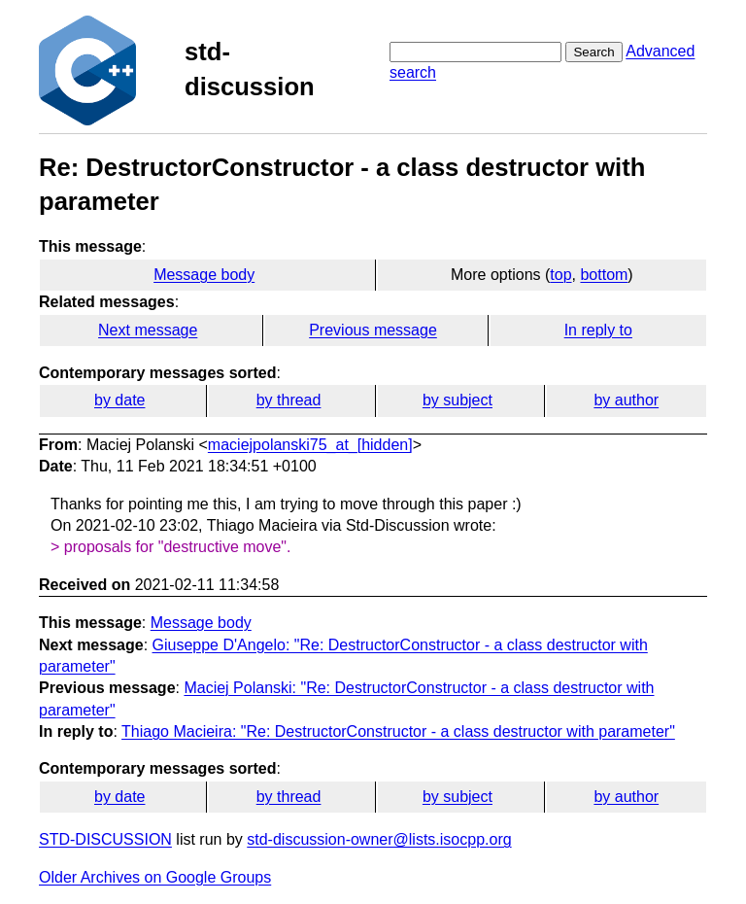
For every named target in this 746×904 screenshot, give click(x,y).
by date (119, 400)
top (560, 274)
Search (593, 52)
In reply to (598, 330)
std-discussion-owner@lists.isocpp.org (379, 839)
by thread (289, 400)
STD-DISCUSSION (105, 839)
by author (626, 400)
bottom (603, 274)
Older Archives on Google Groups (155, 877)
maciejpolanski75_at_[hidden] (310, 444)
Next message (147, 330)
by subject (457, 400)
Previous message (373, 330)
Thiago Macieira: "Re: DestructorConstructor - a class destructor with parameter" (398, 731)
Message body (203, 274)
